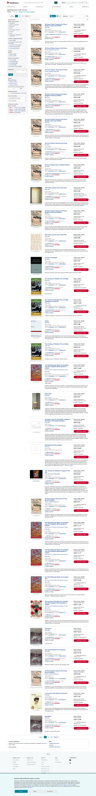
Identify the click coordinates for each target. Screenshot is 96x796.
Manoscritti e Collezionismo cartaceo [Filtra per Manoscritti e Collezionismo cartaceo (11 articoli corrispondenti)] (14, 35)
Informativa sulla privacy (45, 766)
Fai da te (56, 759)
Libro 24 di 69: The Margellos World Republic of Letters (56, 606)
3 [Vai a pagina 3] (22, 16)
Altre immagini (36, 481)
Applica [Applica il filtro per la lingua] (10, 74)
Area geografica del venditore (14, 98)
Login (68, 2)
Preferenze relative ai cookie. (64, 784)
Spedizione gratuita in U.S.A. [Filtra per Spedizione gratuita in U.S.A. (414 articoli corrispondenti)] (17, 93)
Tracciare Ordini (15, 766)
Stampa (42, 762)
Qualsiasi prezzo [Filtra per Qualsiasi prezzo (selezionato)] (12, 80)
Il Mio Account (15, 764)
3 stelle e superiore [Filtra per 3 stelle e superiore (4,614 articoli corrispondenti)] (17, 109)
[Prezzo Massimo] (17, 89)
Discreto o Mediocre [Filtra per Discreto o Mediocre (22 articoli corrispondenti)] (14, 46)
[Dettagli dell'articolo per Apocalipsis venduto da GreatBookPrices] (36, 636)
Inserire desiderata (12, 747)
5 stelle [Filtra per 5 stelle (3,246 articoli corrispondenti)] (15, 112)
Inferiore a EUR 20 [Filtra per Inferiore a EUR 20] (12, 81)
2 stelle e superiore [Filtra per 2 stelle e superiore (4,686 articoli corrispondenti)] (17, 107)
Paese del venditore (13, 100)
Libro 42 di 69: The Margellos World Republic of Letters (56, 369)
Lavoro (42, 764)
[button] (87, 19)
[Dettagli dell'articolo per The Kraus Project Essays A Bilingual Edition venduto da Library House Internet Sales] (36, 172)
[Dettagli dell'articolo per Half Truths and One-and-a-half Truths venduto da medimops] (36, 242)
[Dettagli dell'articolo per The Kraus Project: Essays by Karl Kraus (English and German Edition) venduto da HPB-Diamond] (36, 127)
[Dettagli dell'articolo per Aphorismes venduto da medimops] (36, 401)
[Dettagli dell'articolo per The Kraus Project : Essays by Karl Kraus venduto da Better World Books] (36, 77)
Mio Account (74, 2)
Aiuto (86, 2)
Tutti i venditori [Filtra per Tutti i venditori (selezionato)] (13, 105)
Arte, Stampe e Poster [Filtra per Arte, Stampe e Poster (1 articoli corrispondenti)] (14, 29)
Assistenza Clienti (58, 762)
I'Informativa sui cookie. (44, 786)
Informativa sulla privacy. (27, 787)
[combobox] (38, 3)
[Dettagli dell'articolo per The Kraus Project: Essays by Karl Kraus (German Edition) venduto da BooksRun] (36, 506)
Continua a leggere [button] (69, 465)
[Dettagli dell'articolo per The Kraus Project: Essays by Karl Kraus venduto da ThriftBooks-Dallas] (36, 55)
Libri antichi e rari (39, 6)
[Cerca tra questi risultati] (59, 19)
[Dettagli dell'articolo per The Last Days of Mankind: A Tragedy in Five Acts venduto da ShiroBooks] (36, 474)
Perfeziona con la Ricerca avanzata (27, 11)
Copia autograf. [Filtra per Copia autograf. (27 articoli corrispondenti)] (13, 61)
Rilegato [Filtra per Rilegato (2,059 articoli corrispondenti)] (12, 54)
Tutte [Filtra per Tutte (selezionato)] (10, 52)
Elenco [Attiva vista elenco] (53, 16)
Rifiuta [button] (34, 791)
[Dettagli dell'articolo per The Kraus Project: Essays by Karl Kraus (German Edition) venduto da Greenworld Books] (36, 678)
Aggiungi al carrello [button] (81, 36)
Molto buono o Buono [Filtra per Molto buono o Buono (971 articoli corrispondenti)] (14, 44)
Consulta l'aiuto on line (54, 743)
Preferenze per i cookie (45, 768)
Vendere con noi (85, 6)
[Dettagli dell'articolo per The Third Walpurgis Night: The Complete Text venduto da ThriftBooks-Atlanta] (36, 584)
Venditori (71, 6)
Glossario (51, 745)
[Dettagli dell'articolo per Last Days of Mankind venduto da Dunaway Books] (36, 265)
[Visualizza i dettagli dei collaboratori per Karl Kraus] (47, 27)
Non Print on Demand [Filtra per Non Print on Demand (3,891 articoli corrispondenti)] (15, 66)
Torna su (48, 754)
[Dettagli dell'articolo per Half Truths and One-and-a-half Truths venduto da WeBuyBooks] (36, 195)
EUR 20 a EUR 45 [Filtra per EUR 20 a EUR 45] (12, 83)
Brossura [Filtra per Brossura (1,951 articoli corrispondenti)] (12, 55)
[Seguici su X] (70, 763)
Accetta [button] (21, 791)
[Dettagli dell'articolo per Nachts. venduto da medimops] (36, 328)
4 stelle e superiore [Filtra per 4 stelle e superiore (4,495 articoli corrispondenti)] (17, 110)
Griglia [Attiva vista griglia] (59, 16)
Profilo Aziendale (44, 759)
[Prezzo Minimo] (10, 89)
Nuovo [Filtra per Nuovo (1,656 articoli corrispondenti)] (11, 40)
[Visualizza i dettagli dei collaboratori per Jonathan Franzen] (49, 49)
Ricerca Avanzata (10, 6)
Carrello (14, 768)
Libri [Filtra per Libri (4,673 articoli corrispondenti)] (11, 23)
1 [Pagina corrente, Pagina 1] (16, 16)
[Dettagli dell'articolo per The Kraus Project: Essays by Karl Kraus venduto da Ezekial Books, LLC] (36, 150)
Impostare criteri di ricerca (54, 746)
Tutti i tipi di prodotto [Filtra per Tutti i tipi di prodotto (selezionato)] (13, 21)
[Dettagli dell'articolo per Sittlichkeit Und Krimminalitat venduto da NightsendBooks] (36, 449)
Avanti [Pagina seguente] (26, 16)
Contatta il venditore (49, 38)
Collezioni (25, 6)
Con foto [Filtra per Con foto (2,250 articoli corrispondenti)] (12, 64)
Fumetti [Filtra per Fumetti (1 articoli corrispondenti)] (11, 26)
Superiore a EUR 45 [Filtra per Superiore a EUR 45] (13, 85)
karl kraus (15, 11)
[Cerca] (55, 3)
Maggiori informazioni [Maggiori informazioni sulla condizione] (17, 38)
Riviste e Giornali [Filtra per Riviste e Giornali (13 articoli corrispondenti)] (13, 24)
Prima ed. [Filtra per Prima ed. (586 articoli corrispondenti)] (12, 59)
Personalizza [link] (50, 791)
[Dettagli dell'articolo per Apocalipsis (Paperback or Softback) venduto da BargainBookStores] (36, 657)
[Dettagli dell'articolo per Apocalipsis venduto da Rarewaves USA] (36, 724)
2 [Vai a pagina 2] (19, 16)
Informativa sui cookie (45, 770)
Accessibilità (43, 773)
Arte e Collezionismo (56, 6)
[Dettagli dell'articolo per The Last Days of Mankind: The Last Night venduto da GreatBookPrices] (36, 286)
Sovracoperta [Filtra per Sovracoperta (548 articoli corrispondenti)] (12, 63)
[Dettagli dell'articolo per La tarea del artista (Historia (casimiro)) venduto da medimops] (36, 701)
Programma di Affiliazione (31, 762)
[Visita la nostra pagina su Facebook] (70, 760)
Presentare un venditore (31, 764)
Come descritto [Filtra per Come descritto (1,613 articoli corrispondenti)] (13, 48)
